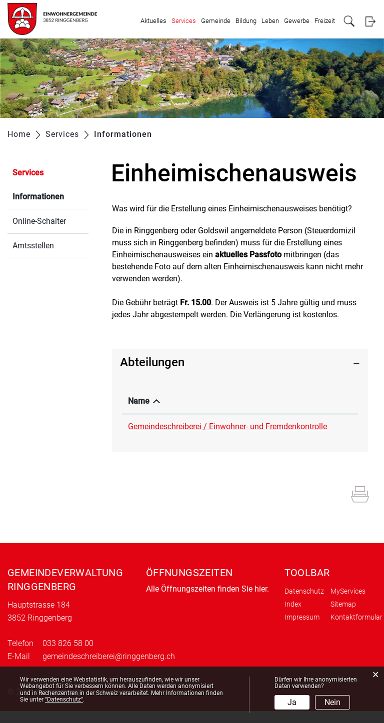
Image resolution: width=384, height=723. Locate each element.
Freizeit (324, 20)
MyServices (348, 603)
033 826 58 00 (326, 426)
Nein (332, 702)
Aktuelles (153, 20)
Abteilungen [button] (152, 362)
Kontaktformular (356, 629)
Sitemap (343, 616)
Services (184, 20)
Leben (270, 20)
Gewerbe (297, 20)
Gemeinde (215, 20)
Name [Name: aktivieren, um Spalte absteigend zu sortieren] (139, 401)
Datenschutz (304, 603)
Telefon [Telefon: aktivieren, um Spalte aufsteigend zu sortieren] (314, 401)
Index (293, 616)
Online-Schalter (39, 221)
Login (370, 21)
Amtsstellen (33, 245)
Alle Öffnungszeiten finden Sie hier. (207, 601)
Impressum (302, 629)
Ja (292, 702)
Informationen (50, 195)
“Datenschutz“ (64, 699)
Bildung (246, 20)
